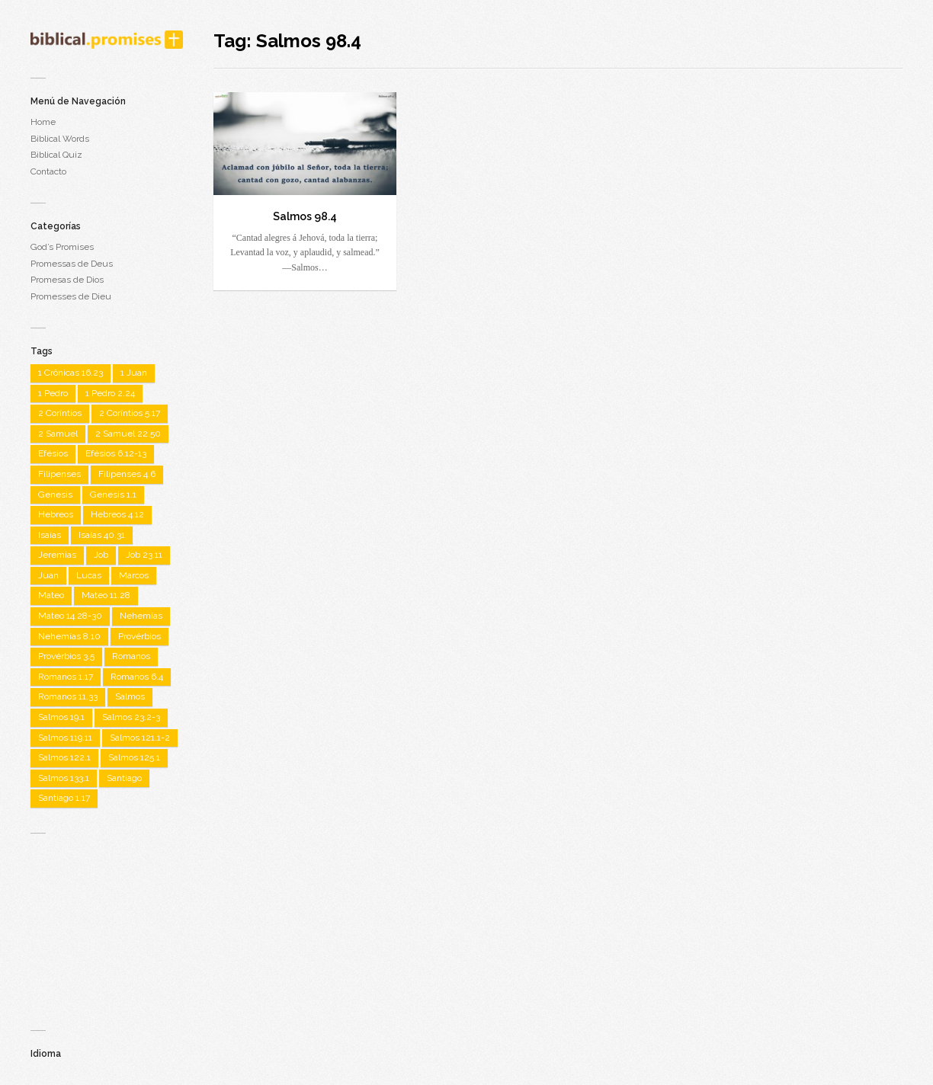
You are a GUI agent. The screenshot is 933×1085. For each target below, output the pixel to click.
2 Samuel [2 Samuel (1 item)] (58, 433)
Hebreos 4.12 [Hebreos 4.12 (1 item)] (117, 514)
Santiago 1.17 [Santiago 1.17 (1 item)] (64, 797)
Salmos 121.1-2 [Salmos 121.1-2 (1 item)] (140, 737)
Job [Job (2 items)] (101, 554)
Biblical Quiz (56, 154)
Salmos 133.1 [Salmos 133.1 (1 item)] (63, 778)
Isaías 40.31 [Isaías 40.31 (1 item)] (102, 535)
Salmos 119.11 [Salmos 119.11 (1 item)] (65, 737)
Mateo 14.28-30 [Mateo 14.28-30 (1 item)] (70, 615)
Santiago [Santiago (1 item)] (124, 778)
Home (43, 122)
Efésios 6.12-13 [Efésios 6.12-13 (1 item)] (115, 453)
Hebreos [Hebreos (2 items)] (55, 514)
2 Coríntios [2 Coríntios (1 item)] (60, 413)
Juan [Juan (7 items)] (48, 575)
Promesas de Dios (67, 279)
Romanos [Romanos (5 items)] (131, 656)
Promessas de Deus (71, 263)
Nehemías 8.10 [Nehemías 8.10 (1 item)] (69, 636)
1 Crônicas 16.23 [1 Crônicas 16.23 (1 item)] (70, 372)
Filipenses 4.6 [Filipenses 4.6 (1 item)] (127, 474)
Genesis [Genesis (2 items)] (55, 494)
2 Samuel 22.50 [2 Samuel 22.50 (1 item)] (128, 433)
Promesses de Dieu (70, 296)
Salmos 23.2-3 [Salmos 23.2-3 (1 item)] (131, 717)
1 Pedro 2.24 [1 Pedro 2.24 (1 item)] (110, 393)
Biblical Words (59, 138)
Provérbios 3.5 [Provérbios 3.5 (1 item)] (66, 656)
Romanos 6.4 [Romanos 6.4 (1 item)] (137, 676)
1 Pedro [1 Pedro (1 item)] (53, 393)
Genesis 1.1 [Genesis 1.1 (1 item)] (113, 494)
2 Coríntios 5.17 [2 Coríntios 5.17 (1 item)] (129, 413)
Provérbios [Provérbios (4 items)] (139, 636)
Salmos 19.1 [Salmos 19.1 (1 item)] (61, 717)
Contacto (48, 171)
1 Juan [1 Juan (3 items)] (133, 372)
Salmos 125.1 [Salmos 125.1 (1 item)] (134, 757)
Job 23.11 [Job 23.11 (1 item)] (144, 554)
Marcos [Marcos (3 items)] (134, 575)
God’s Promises (62, 247)
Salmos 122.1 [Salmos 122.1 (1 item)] (64, 757)
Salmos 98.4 (305, 216)
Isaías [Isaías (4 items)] (49, 535)
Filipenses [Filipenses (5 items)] (59, 474)
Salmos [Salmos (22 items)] (130, 696)
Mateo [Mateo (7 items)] (51, 595)
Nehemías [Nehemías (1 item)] (141, 615)
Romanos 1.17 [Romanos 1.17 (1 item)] (65, 676)
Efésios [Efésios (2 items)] (53, 453)
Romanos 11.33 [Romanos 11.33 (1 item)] (68, 696)
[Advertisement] (106, 925)
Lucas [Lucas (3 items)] (88, 575)
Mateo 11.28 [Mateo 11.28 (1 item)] (106, 595)
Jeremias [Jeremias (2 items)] (57, 554)
